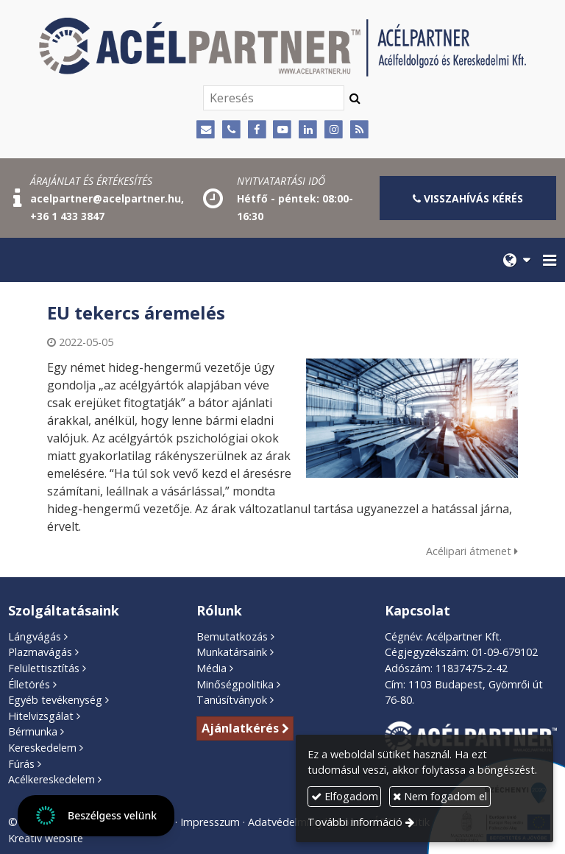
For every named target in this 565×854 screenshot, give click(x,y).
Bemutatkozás (232, 636)
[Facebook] (257, 130)
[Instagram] (333, 130)
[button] (549, 260)
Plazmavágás (40, 652)
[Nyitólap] (282, 47)
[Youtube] (283, 130)
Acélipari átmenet (472, 551)
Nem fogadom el (440, 796)
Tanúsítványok (231, 700)
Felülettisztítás (43, 668)
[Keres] (355, 98)
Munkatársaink (231, 652)
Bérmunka (32, 731)
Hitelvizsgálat (41, 716)
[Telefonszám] (231, 130)
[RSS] (359, 130)
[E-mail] (205, 130)
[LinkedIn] (308, 130)
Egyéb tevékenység (55, 700)
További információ (355, 822)
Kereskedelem (42, 748)
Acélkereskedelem (51, 779)
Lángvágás (34, 636)
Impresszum (210, 822)
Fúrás (21, 764)
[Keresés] (273, 97)
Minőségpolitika (235, 684)
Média (211, 668)
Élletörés (29, 684)
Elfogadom (344, 796)
